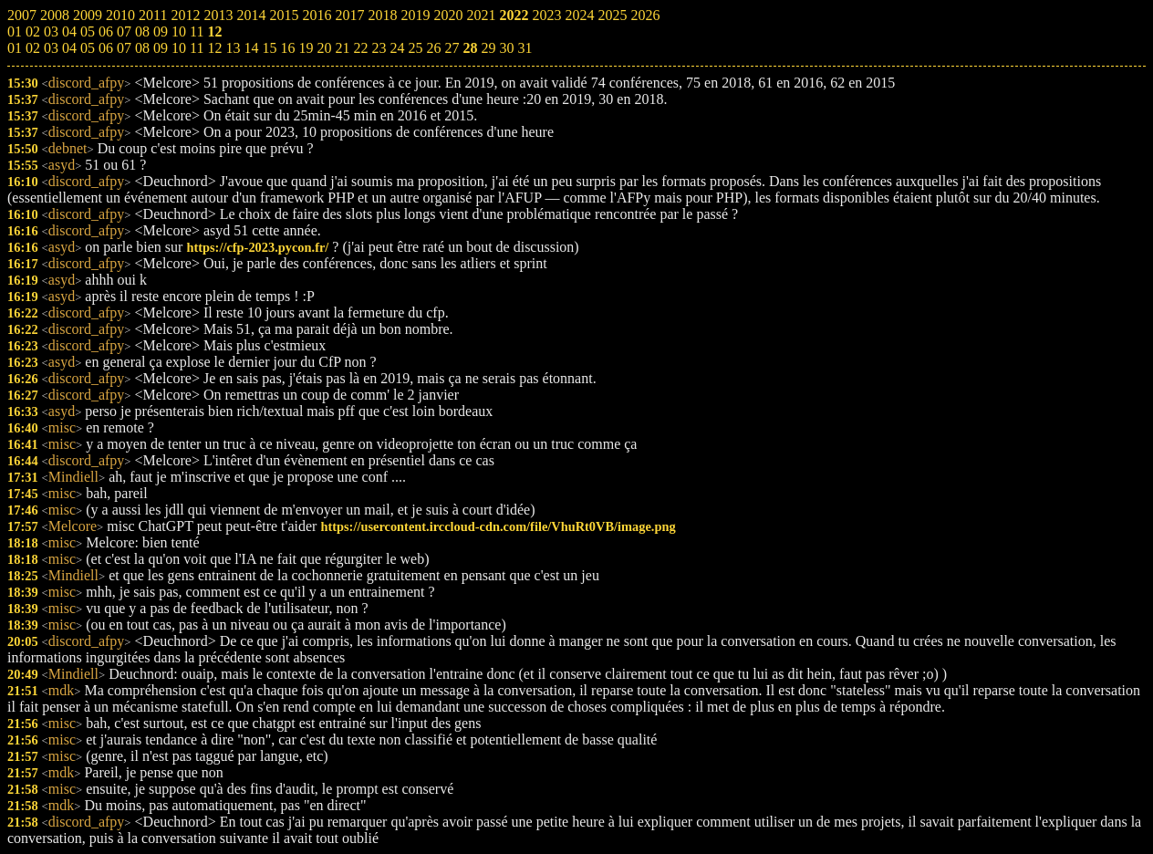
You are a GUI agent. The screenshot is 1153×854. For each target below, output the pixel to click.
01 (14, 48)
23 (378, 48)
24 (397, 48)
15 (269, 48)
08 (142, 48)
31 (524, 48)
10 (178, 48)
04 (69, 48)
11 (196, 48)
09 (160, 48)
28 (469, 48)
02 (33, 48)
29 (488, 48)
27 (451, 48)
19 (305, 48)
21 (342, 48)
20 (324, 48)
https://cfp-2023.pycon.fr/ (257, 247)
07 (124, 48)
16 (287, 48)
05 (87, 48)
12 (214, 48)
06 (106, 48)
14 (251, 48)
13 (232, 48)
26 (433, 48)
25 (415, 48)
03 (51, 48)
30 (506, 48)
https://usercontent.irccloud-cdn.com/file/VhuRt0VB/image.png (497, 526)
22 (360, 48)
